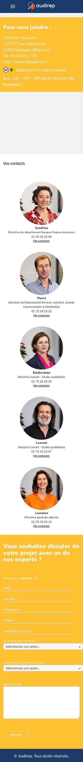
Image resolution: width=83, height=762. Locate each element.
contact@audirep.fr (30, 61)
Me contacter (41, 241)
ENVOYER (16, 735)
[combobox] (43, 646)
